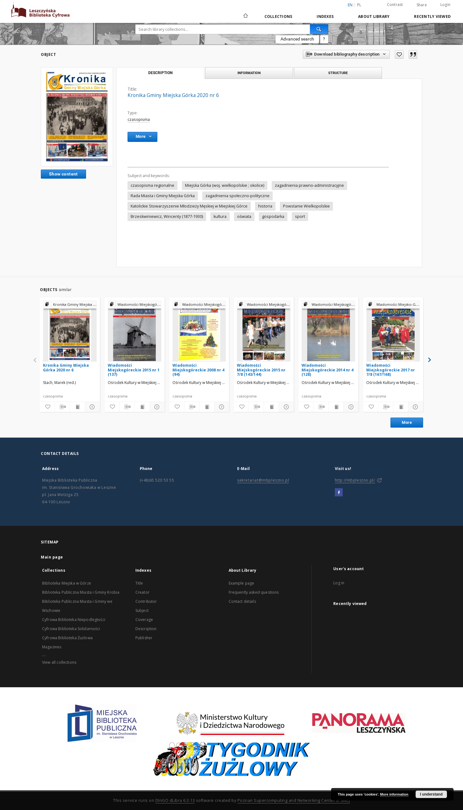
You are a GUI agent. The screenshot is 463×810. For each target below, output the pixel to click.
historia (265, 206)
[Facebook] (339, 492)
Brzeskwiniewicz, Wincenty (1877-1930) (167, 216)
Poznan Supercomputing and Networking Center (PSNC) (293, 800)
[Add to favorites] (399, 54)
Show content (63, 173)
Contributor (146, 601)
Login (445, 4)
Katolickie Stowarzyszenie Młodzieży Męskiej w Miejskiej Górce (189, 206)
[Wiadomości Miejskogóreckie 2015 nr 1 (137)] (134, 331)
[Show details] (91, 407)
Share (422, 5)
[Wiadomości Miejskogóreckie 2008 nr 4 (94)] (199, 331)
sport (300, 216)
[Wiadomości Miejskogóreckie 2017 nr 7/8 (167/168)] (393, 331)
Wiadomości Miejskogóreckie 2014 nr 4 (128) (327, 370)
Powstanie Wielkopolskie (306, 206)
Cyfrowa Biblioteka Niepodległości (73, 619)
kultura (220, 216)
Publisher (143, 637)
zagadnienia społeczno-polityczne (237, 195)
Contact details (242, 601)
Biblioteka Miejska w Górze (66, 583)
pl (359, 5)
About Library (373, 16)
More (407, 422)
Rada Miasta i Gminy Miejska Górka (163, 195)
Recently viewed (432, 16)
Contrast (395, 4)
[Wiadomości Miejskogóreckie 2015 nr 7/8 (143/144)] (263, 331)
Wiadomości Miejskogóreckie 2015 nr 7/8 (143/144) (261, 370)
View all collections (59, 662)
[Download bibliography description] (62, 407)
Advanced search (297, 38)
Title (139, 583)
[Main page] (245, 16)
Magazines (51, 647)
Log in (338, 583)
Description (146, 628)
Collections (278, 16)
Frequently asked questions (254, 592)
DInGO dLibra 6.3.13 (175, 800)
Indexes (325, 16)
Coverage (144, 619)
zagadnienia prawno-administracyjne (309, 185)
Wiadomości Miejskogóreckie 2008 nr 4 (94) (198, 370)
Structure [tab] (338, 73)
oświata (244, 216)
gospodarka (273, 216)
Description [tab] (160, 73)
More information (394, 794)
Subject (142, 610)
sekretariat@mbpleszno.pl (263, 480)
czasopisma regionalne (152, 185)
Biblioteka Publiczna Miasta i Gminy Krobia (80, 592)
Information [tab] (249, 73)
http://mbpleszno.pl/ (355, 480)
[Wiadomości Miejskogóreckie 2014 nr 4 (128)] (328, 331)
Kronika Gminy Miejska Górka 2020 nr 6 (66, 367)
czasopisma (139, 119)
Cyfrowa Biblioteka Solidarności (71, 628)
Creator (142, 592)
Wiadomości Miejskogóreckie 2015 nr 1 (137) (134, 370)
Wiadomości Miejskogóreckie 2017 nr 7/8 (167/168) (390, 370)
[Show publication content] (77, 407)
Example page (241, 583)
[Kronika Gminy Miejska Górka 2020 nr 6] (69, 331)
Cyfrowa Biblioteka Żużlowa (67, 637)
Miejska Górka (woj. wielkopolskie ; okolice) (224, 185)
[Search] (319, 29)
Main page (52, 557)
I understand (431, 794)
